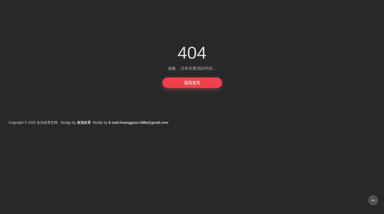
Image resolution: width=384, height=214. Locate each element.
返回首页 (192, 82)
